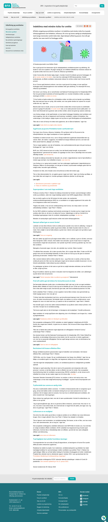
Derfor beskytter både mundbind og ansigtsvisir (55, 277)
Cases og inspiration (11, 45)
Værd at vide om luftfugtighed (49, 344)
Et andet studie (55, 109)
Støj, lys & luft (40, 12)
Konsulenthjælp (83, 12)
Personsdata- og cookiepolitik (67, 510)
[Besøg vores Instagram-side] (89, 499)
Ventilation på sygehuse (12, 42)
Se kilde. (73, 374)
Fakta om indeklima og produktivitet (46, 185)
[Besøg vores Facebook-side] (89, 496)
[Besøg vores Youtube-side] (89, 505)
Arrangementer (96, 12)
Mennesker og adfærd (45, 17)
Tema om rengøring (46, 235)
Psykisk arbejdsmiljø (14, 12)
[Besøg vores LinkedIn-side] (89, 502)
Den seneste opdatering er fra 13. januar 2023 (54, 461)
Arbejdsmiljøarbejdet (70, 12)
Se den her (79, 215)
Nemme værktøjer (42, 513)
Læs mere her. (66, 160)
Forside (6, 17)
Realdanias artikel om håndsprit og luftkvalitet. (54, 319)
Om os (60, 495)
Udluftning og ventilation (29, 17)
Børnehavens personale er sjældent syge (48, 183)
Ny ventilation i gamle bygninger (14, 40)
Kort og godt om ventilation (12, 29)
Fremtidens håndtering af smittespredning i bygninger (49, 456)
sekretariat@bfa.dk (19, 508)
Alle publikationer (63, 507)
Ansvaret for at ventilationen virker (15, 51)
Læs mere (8, 48)
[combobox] (86, 5)
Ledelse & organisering (53, 12)
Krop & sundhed (27, 12)
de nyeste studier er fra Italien (43, 77)
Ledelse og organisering (44, 504)
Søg (102, 5)
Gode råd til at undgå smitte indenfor (51, 125)
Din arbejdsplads (63, 504)
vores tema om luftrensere (47, 435)
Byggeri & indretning (43, 507)
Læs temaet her (48, 154)
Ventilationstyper (10, 34)
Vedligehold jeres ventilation (13, 37)
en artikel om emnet (50, 96)
